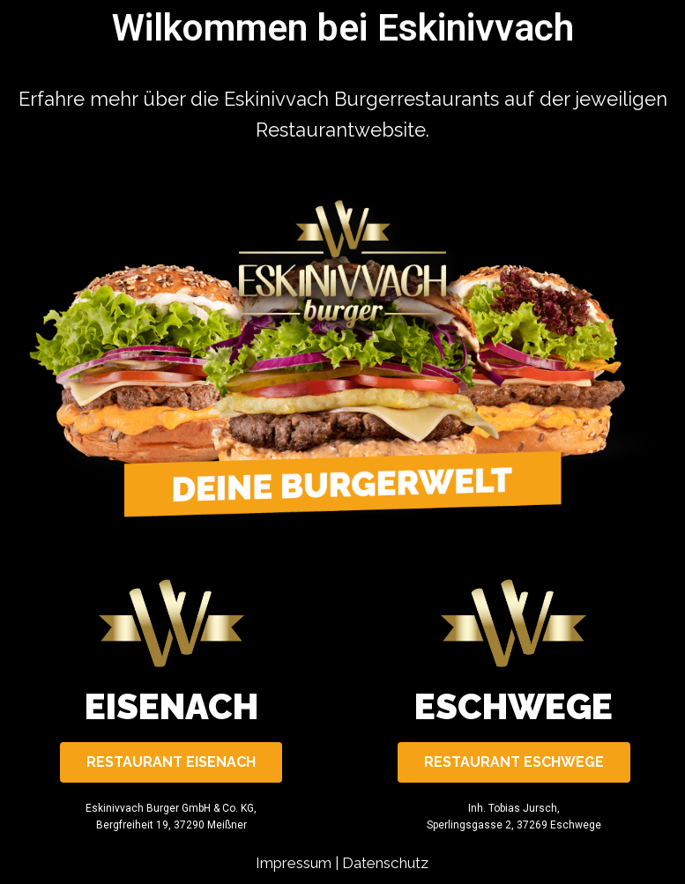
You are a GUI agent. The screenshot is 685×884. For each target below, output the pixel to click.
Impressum (293, 863)
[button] (171, 762)
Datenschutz (385, 863)
